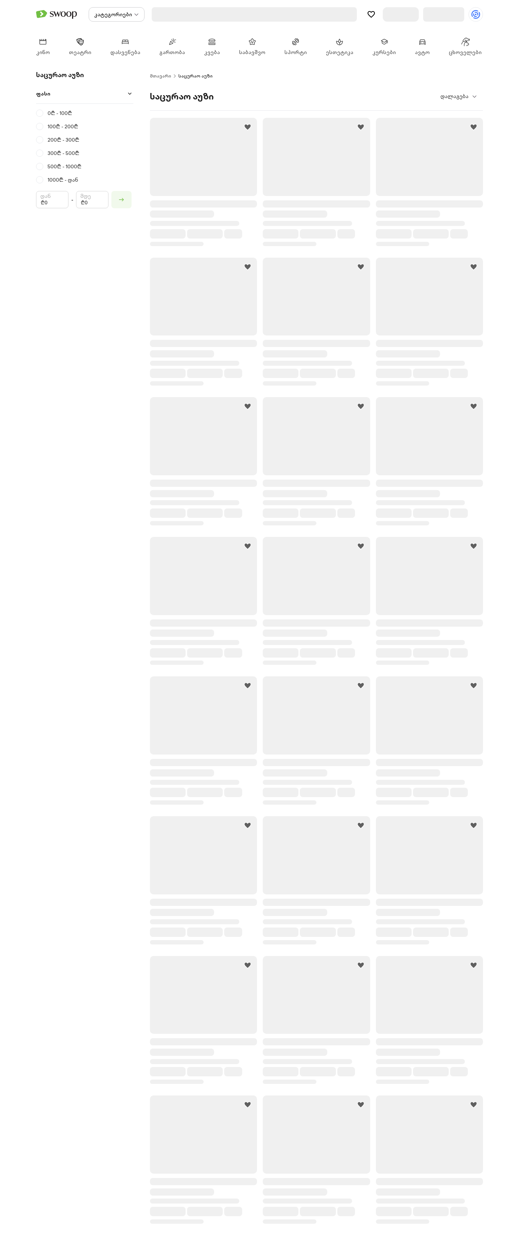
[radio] (84, 113)
